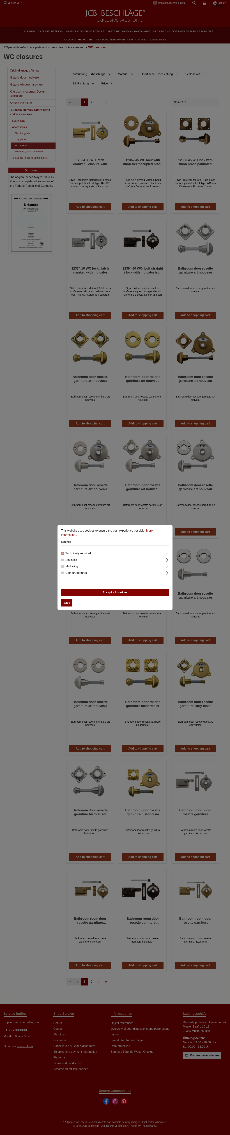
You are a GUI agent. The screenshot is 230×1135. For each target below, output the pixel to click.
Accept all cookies (115, 592)
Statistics (71, 559)
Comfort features (76, 572)
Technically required (78, 553)
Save (66, 602)
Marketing (71, 566)
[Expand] (167, 553)
